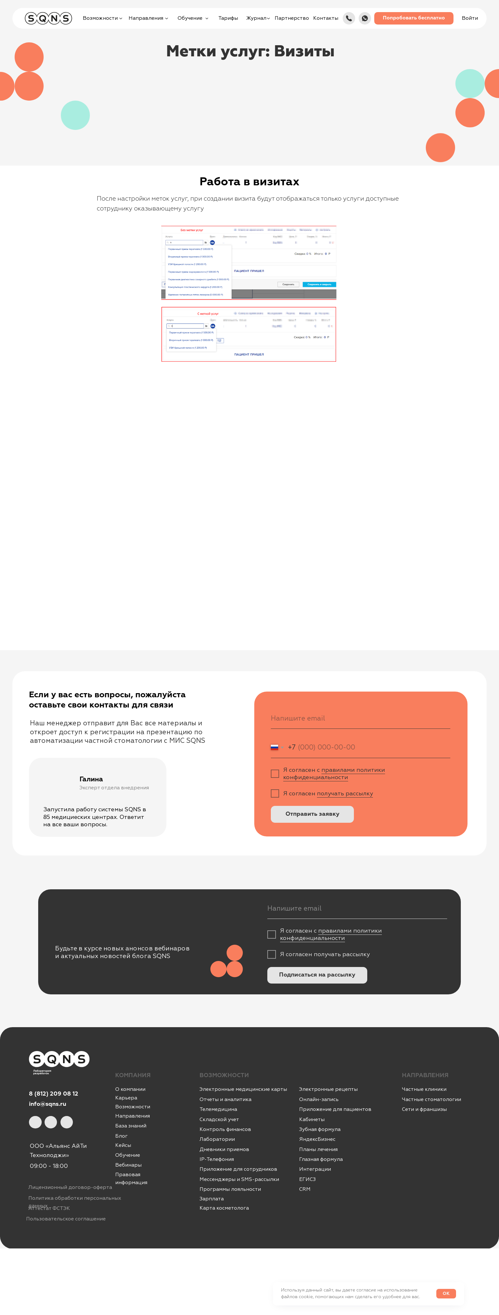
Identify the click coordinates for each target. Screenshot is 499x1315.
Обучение (127, 1155)
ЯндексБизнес (317, 1139)
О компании (130, 1089)
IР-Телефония (217, 1159)
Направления (132, 1116)
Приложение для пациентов (335, 1109)
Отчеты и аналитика (225, 1099)
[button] (413, 18)
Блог (121, 1136)
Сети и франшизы (424, 1109)
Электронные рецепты (328, 1089)
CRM (305, 1189)
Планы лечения (318, 1149)
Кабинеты (312, 1119)
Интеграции (315, 1169)
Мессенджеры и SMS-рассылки (239, 1179)
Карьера (126, 1098)
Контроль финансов (225, 1129)
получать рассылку (345, 793)
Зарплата (212, 1199)
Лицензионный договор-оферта (70, 1187)
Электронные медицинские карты (243, 1089)
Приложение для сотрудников (238, 1169)
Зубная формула (320, 1129)
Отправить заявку (312, 814)
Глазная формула (321, 1159)
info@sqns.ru (47, 1104)
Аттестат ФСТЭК (49, 1208)
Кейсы (123, 1145)
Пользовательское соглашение (66, 1219)
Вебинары (128, 1165)
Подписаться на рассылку (317, 975)
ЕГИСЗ (307, 1179)
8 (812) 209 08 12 (53, 1094)
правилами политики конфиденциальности (334, 773)
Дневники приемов (224, 1149)
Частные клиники (424, 1089)
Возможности (132, 1107)
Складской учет (219, 1119)
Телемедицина (218, 1109)
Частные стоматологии (431, 1099)
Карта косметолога (224, 1208)
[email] (361, 718)
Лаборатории (217, 1139)
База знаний (130, 1126)
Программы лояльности (230, 1189)
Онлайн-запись (319, 1099)
